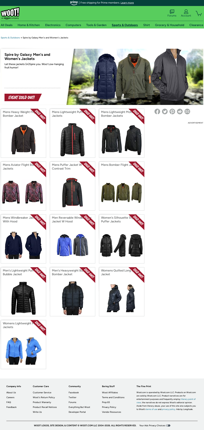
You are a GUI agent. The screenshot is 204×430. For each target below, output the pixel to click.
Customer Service (42, 392)
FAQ (8, 402)
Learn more (127, 2)
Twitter (72, 397)
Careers (10, 397)
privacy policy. (169, 409)
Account (186, 13)
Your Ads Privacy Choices (152, 425)
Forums (171, 13)
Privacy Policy (109, 407)
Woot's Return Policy (44, 397)
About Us (11, 392)
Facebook (74, 392)
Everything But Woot (79, 407)
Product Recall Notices (45, 407)
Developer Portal (77, 412)
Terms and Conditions (113, 397)
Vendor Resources (111, 412)
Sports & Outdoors (10, 37)
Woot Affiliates (110, 392)
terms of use (151, 409)
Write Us (37, 412)
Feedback (11, 407)
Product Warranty (42, 402)
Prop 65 (106, 402)
